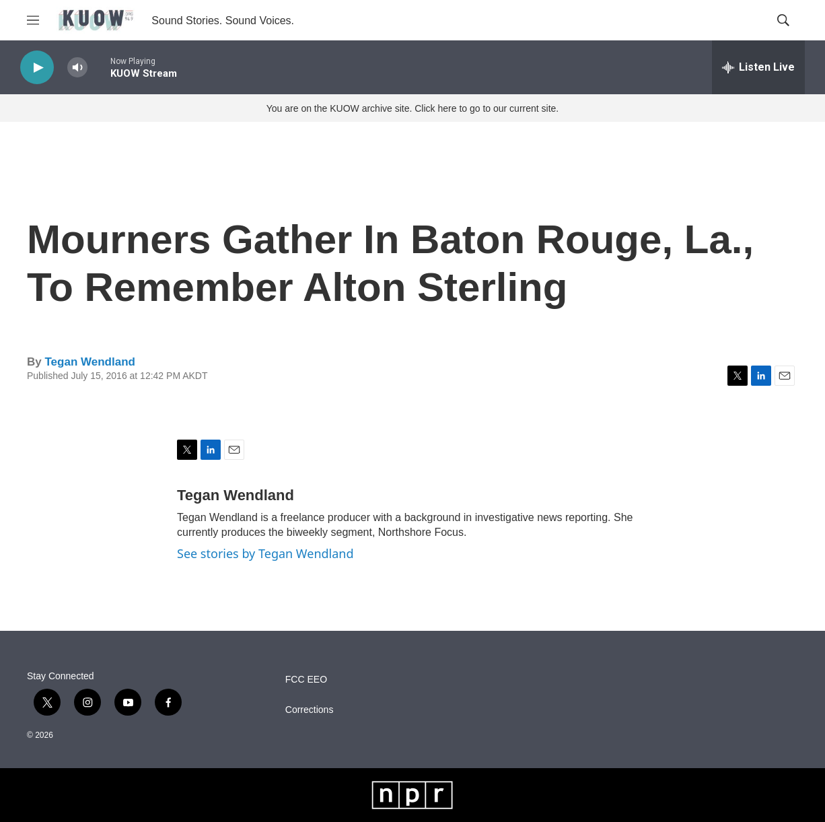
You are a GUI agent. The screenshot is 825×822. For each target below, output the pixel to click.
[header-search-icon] (783, 20)
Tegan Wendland (89, 361)
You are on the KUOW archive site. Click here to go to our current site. (412, 108)
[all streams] (758, 67)
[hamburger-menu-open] (33, 20)
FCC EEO (306, 680)
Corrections (309, 710)
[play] (37, 67)
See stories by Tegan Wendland (265, 553)
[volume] (77, 68)
